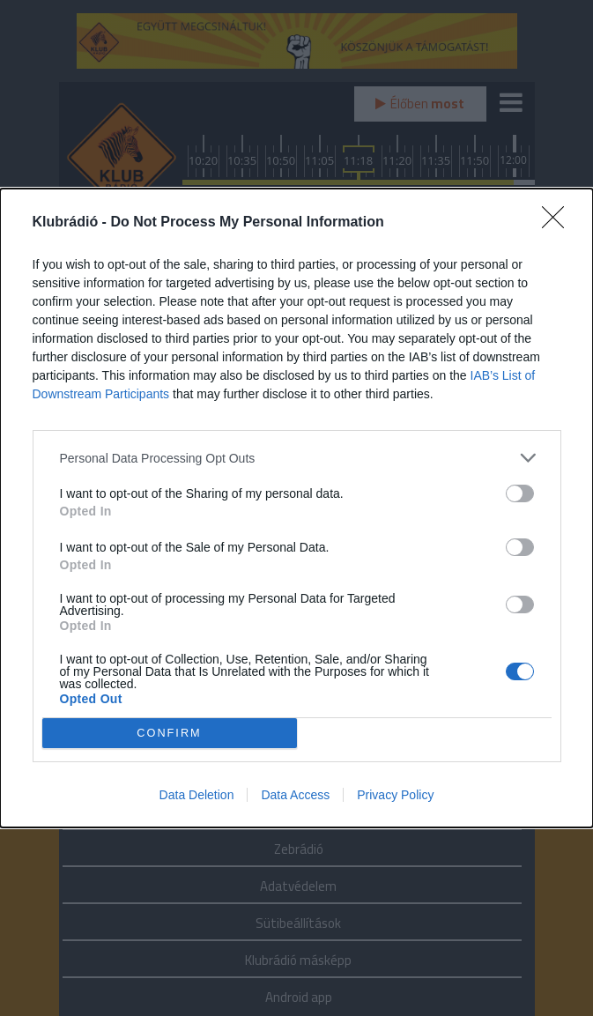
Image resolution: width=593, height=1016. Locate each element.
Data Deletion (196, 795)
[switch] (520, 493)
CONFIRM (170, 733)
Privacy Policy (395, 795)
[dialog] (296, 508)
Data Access (295, 795)
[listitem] (297, 458)
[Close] (558, 223)
